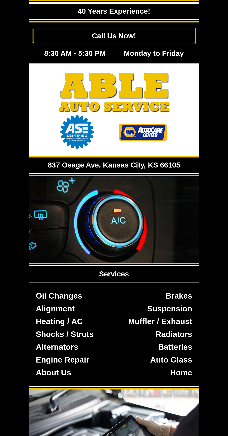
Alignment (55, 308)
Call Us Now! (114, 36)
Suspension (169, 308)
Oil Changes (59, 295)
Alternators (57, 346)
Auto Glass (171, 359)
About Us (53, 372)
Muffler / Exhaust (160, 321)
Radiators (173, 334)
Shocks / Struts (65, 334)
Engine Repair (62, 359)
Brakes (179, 295)
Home (181, 372)
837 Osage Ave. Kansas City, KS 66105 (114, 165)
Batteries (175, 346)
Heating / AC (59, 321)
